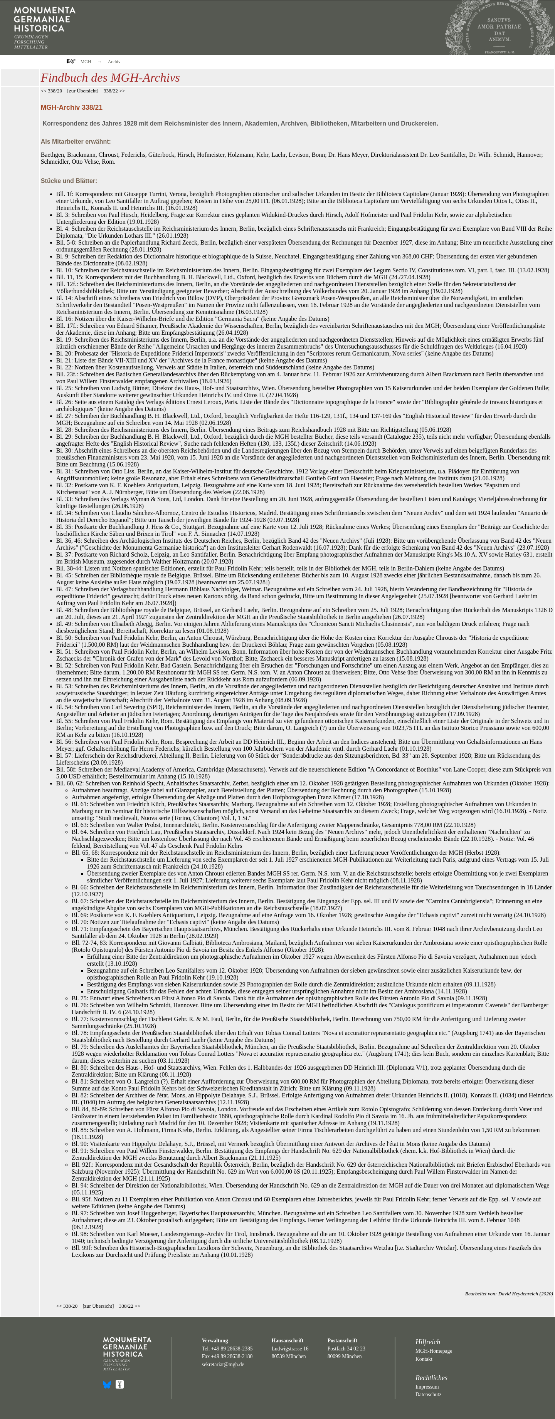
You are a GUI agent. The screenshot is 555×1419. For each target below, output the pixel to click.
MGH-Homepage (433, 1351)
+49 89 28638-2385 (232, 1349)
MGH (86, 61)
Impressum (427, 1387)
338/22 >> (114, 91)
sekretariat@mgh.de (223, 1364)
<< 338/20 (51, 91)
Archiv (114, 61)
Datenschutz (428, 1394)
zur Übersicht (83, 91)
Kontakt (423, 1359)
